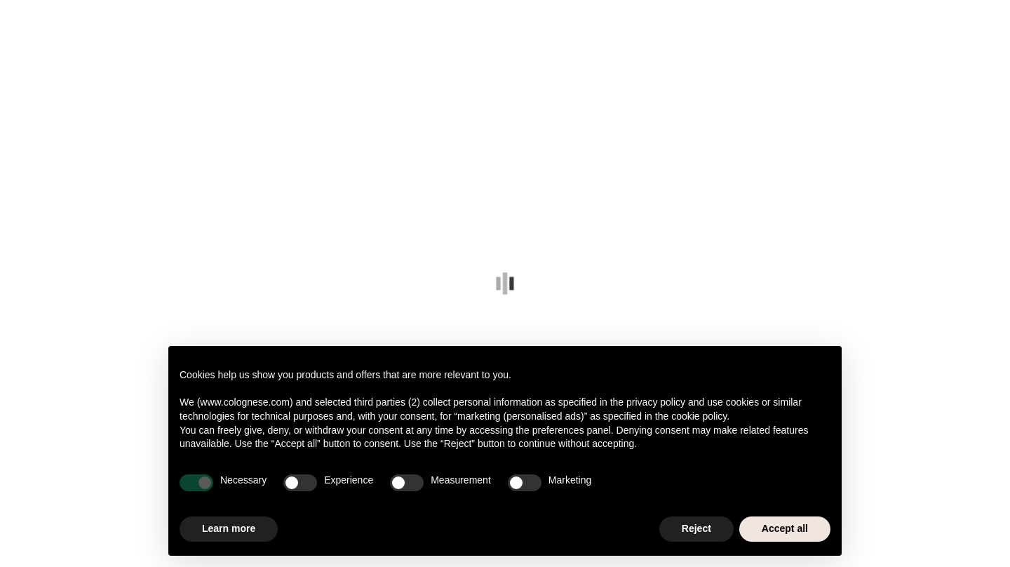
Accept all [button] (785, 528)
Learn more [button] (228, 528)
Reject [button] (696, 528)
